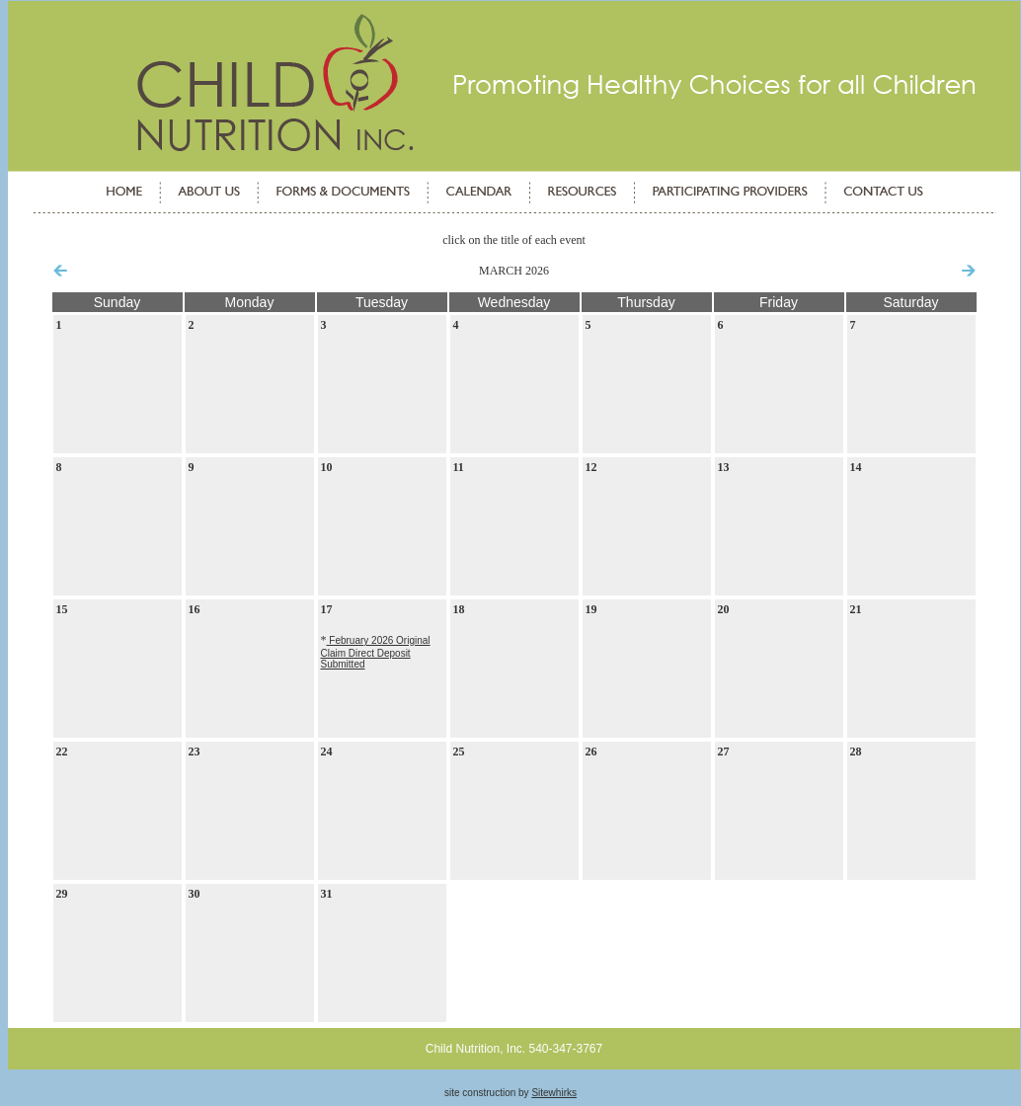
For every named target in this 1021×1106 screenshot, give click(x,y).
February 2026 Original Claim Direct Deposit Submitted (376, 652)
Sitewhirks (554, 1092)
